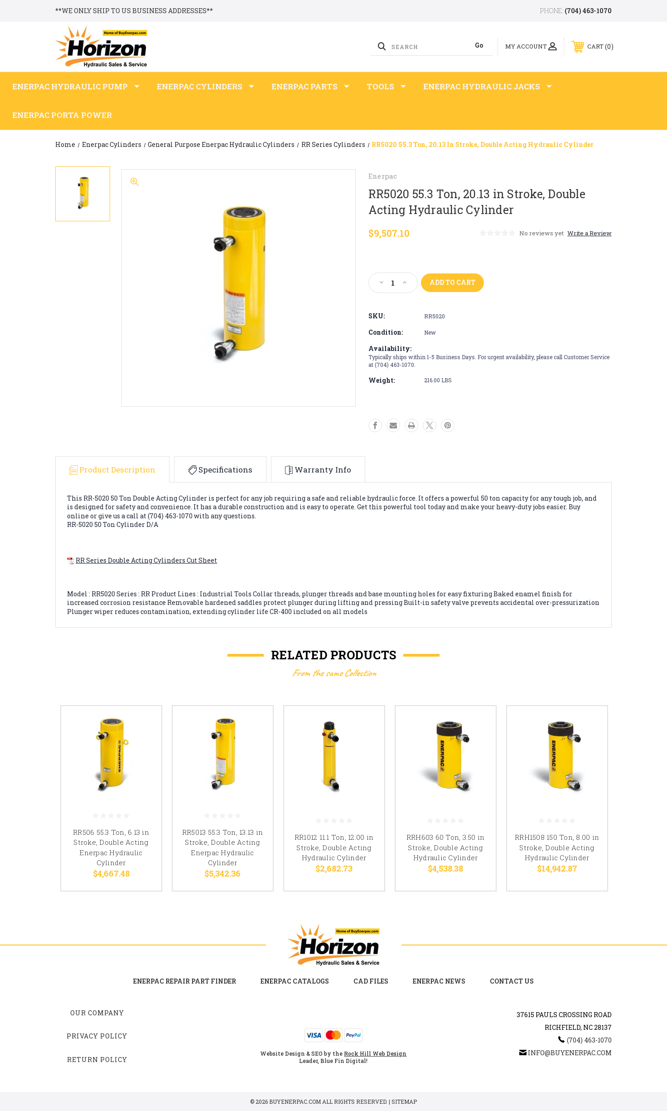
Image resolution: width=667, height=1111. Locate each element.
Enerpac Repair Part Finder (184, 981)
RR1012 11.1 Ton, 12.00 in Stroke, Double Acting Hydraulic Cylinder (334, 847)
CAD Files (370, 981)
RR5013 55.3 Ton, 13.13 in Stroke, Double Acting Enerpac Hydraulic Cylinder (222, 847)
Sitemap (404, 1101)
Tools (386, 86)
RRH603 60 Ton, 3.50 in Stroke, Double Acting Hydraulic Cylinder (445, 847)
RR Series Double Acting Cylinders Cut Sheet (146, 560)
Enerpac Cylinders (205, 86)
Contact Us (512, 981)
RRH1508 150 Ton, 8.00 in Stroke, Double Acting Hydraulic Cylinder (557, 847)
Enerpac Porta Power (62, 115)
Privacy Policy (97, 1036)
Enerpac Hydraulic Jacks (487, 86)
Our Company (97, 1013)
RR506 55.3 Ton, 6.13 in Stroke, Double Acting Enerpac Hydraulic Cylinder (111, 847)
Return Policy (97, 1059)
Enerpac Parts (310, 86)
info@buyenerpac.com (570, 1052)
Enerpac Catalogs (295, 981)
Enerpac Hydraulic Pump (76, 86)
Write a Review (589, 233)
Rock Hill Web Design (375, 1053)
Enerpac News (439, 981)
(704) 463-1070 (588, 10)
